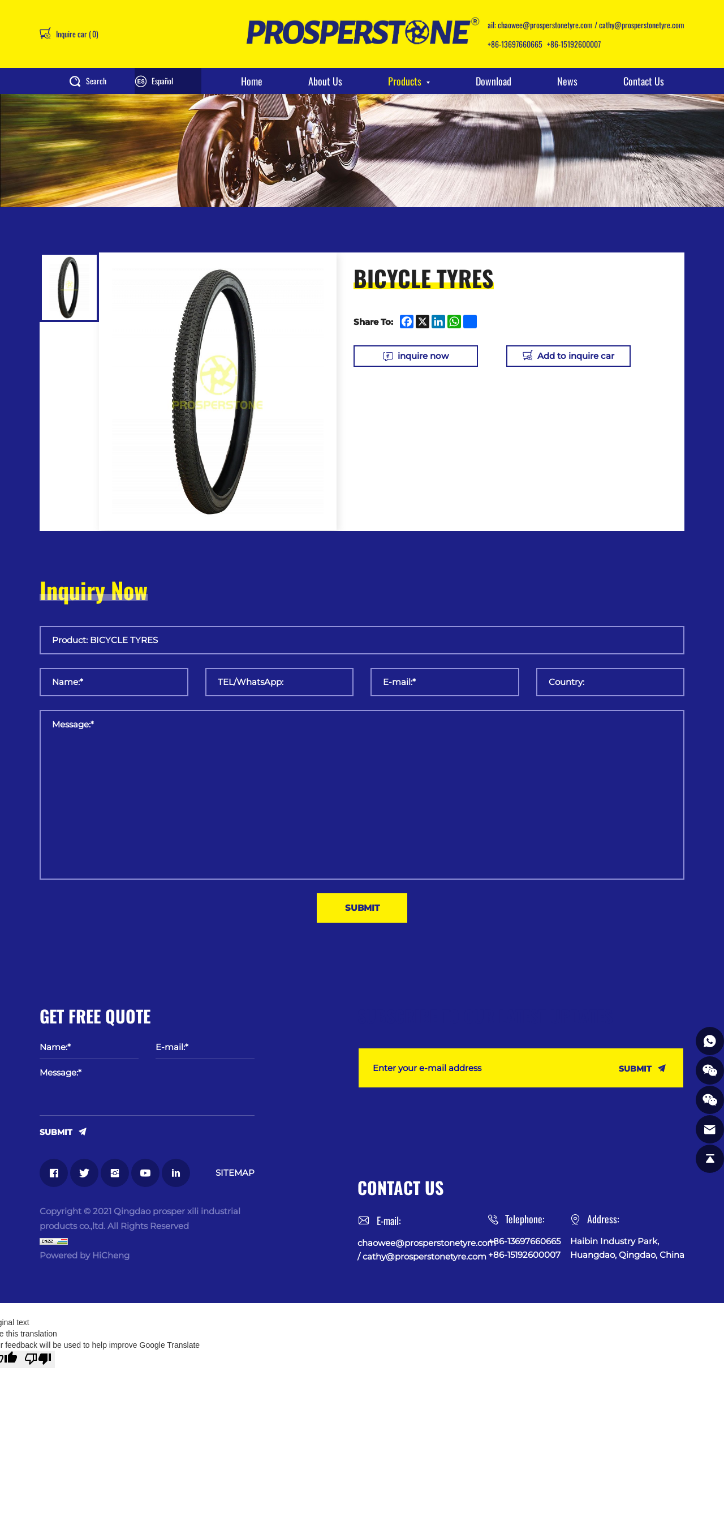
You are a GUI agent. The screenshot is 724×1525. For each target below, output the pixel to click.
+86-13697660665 (515, 44)
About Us (325, 81)
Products (404, 81)
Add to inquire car (575, 355)
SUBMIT (56, 1131)
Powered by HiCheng (85, 1255)
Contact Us (643, 81)
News (567, 81)
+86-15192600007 (574, 44)
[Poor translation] (38, 1359)
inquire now (423, 355)
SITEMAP (235, 1172)
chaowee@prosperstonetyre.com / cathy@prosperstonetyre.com (591, 25)
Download (493, 81)
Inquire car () (76, 34)
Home (251, 81)
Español (162, 81)
